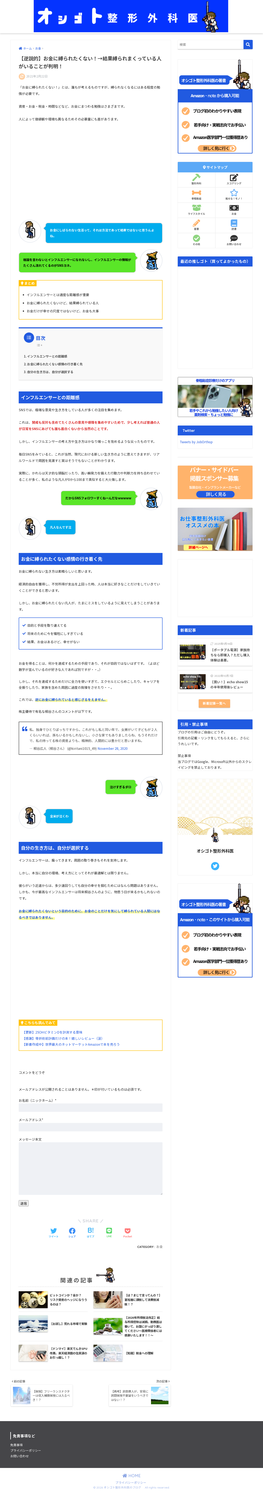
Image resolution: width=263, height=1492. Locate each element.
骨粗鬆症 (196, 194)
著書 (196, 225)
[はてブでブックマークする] (90, 1233)
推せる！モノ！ (234, 194)
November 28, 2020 (113, 748)
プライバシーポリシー (25, 1451)
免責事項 (16, 1445)
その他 (196, 240)
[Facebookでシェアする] (72, 1233)
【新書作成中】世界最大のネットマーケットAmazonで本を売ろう (71, 1044)
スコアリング (234, 179)
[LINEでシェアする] (109, 1233)
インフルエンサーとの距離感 (47, 356)
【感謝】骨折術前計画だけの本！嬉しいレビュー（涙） (63, 1038)
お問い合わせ (234, 240)
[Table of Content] (40, 345)
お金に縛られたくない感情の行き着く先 (55, 364)
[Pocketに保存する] (127, 1233)
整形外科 (196, 179)
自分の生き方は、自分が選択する (50, 371)
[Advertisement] (91, 168)
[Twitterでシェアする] (54, 1233)
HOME (131, 1476)
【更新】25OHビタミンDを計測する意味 (52, 1032)
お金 (159, 1247)
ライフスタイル (196, 209)
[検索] (248, 44)
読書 (234, 225)
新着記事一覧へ (214, 703)
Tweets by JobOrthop (196, 442)
